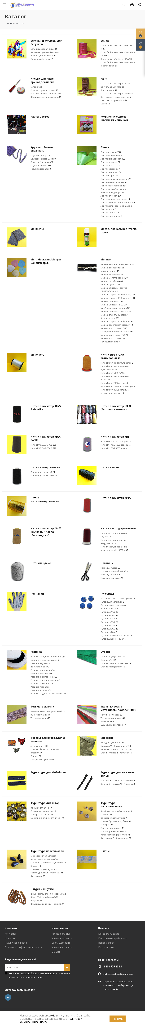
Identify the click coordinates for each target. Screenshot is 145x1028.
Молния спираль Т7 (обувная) (117, 321)
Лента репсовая (111, 195)
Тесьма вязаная (41, 168)
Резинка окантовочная (44, 676)
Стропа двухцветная (113, 656)
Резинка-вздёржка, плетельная (48, 693)
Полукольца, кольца (112, 828)
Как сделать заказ (108, 933)
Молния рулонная (112, 284)
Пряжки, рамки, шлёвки (114, 831)
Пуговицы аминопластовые (116, 635)
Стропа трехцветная (113, 666)
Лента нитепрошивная (114, 182)
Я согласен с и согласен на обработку (39, 975)
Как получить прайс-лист (112, 938)
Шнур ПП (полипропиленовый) (48, 893)
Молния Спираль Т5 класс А (116, 311)
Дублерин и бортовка (113, 724)
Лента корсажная (110, 168)
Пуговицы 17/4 (109, 625)
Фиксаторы (107, 838)
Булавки (36, 86)
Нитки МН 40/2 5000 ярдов (116, 444)
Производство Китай (43, 472)
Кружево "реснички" (42, 162)
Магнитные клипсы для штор (47, 817)
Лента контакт (110, 165)
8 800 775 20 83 (112, 966)
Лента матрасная (110, 175)
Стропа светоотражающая (116, 663)
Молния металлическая (114, 277)
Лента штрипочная (111, 215)
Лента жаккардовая (113, 158)
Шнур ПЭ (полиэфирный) (44, 897)
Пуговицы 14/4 (109, 618)
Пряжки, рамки (39, 872)
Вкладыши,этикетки (112, 742)
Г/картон (106, 745)
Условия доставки (62, 938)
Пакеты (117, 749)
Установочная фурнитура (115, 834)
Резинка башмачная (42, 670)
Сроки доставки (61, 942)
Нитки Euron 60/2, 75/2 (112, 372)
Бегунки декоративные (44, 48)
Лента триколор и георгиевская (118, 202)
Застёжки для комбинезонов (116, 811)
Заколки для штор (41, 807)
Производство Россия (44, 475)
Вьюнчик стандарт (42, 714)
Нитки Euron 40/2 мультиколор (117, 362)
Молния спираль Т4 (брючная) (118, 297)
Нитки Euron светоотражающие (118, 386)
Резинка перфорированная (46, 680)
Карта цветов (106, 947)
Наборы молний (110, 341)
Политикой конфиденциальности (38, 973)
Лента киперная (110, 162)
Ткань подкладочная (113, 718)
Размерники (122, 745)
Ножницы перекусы (112, 577)
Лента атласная (111, 152)
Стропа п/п (108, 659)
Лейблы (36, 756)
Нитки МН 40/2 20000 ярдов (116, 441)
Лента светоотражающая (115, 199)
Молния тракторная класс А (117, 324)
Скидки (56, 951)
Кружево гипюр (40, 155)
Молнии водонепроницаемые (117, 264)
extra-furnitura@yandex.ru (118, 974)
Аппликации (39, 745)
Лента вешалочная (111, 155)
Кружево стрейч (41, 165)
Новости (10, 938)
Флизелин (107, 721)
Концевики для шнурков (114, 817)
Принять (117, 1018)
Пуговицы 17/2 (109, 622)
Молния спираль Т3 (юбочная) (118, 294)
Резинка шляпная (41, 690)
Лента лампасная (111, 172)
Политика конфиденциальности (23, 947)
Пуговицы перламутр (112, 601)
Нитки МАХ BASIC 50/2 (43, 448)
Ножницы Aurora (110, 567)
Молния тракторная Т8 (114, 338)
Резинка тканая (40, 686)
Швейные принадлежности (46, 96)
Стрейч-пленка (109, 752)
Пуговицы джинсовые (113, 638)
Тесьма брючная (40, 718)
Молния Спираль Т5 (112, 301)
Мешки (105, 749)
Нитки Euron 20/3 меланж (114, 383)
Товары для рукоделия (44, 759)
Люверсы (107, 824)
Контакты (10, 933)
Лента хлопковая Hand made (116, 205)
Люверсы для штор (42, 814)
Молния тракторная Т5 (114, 334)
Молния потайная (112, 281)
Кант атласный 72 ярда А (115, 83)
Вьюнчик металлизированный (48, 711)
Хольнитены (123, 838)
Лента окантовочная (113, 185)
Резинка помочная (42, 683)
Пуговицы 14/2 (109, 615)
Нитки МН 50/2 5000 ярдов (114, 448)
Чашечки (129, 783)
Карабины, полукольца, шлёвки (48, 862)
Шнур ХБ (36, 900)
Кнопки (106, 814)
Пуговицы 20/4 (109, 632)
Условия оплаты (61, 933)
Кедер (105, 103)
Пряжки (117, 783)
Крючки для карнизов (43, 811)
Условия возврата (62, 947)
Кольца (117, 780)
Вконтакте (8, 997)
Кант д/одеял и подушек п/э (116, 96)
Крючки (105, 783)
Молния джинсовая (112, 274)
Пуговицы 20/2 (109, 628)
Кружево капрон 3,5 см (43, 158)
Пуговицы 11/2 (109, 611)
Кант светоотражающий (114, 100)
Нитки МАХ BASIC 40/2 (43, 444)
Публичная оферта (16, 942)
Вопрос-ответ (106, 942)
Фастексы (56, 872)
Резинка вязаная (41, 673)
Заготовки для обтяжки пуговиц (118, 598)
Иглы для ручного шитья (44, 90)
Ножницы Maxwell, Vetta (114, 571)
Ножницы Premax (110, 574)
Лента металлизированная (116, 178)
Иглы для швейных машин (46, 93)
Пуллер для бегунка (42, 59)
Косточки (129, 780)
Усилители (125, 752)
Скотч (129, 749)
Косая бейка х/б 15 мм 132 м (116, 59)
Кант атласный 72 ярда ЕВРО (117, 93)
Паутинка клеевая (111, 714)
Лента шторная (110, 212)
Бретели (106, 780)
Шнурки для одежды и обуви (47, 903)
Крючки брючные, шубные (116, 821)
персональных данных (32, 977)
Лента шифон (108, 209)
